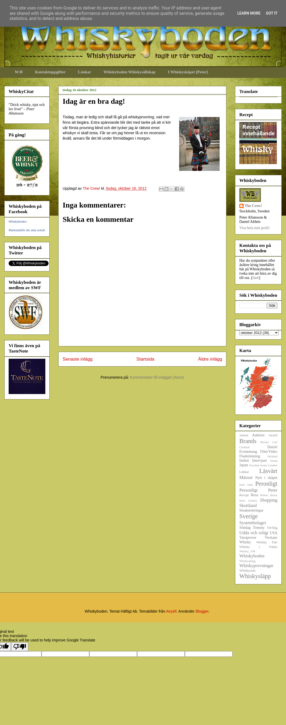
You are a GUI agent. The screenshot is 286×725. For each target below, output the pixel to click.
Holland (272, 456)
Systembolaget (252, 522)
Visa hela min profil (254, 228)
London (272, 465)
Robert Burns (268, 495)
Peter (272, 490)
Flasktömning (249, 456)
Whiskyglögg (247, 560)
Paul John (246, 484)
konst (263, 465)
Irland (273, 460)
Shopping (268, 500)
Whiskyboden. (18, 221)
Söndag (245, 528)
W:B (19, 72)
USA (273, 533)
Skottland (248, 505)
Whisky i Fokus (258, 547)
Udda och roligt (253, 532)
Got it (271, 13)
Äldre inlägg (210, 359)
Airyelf (171, 611)
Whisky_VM (247, 551)
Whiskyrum (247, 570)
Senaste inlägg (78, 359)
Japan (243, 465)
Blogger (202, 611)
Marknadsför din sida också (27, 230)
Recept (244, 495)
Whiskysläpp (255, 576)
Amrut (243, 435)
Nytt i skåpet (266, 478)
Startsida (145, 359)
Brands (247, 441)
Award (272, 435)
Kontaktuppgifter (50, 72)
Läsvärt (268, 471)
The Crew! (253, 206)
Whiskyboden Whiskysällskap (129, 72)
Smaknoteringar (251, 510)
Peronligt (266, 483)
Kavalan (254, 465)
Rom (242, 500)
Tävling (272, 528)
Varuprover (247, 538)
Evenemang (248, 452)
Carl (274, 442)
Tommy (258, 528)
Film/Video (268, 452)
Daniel (272, 447)
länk (256, 278)
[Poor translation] (19, 646)
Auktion (258, 435)
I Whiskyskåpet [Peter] (188, 72)
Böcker (264, 442)
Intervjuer (259, 460)
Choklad (244, 447)
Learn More (248, 13)
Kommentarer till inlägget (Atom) (157, 377)
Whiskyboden (251, 555)
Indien (244, 460)
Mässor (246, 477)
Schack (252, 500)
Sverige (248, 516)
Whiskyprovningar (256, 565)
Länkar (84, 72)
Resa (254, 495)
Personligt (248, 490)
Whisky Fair (266, 542)
